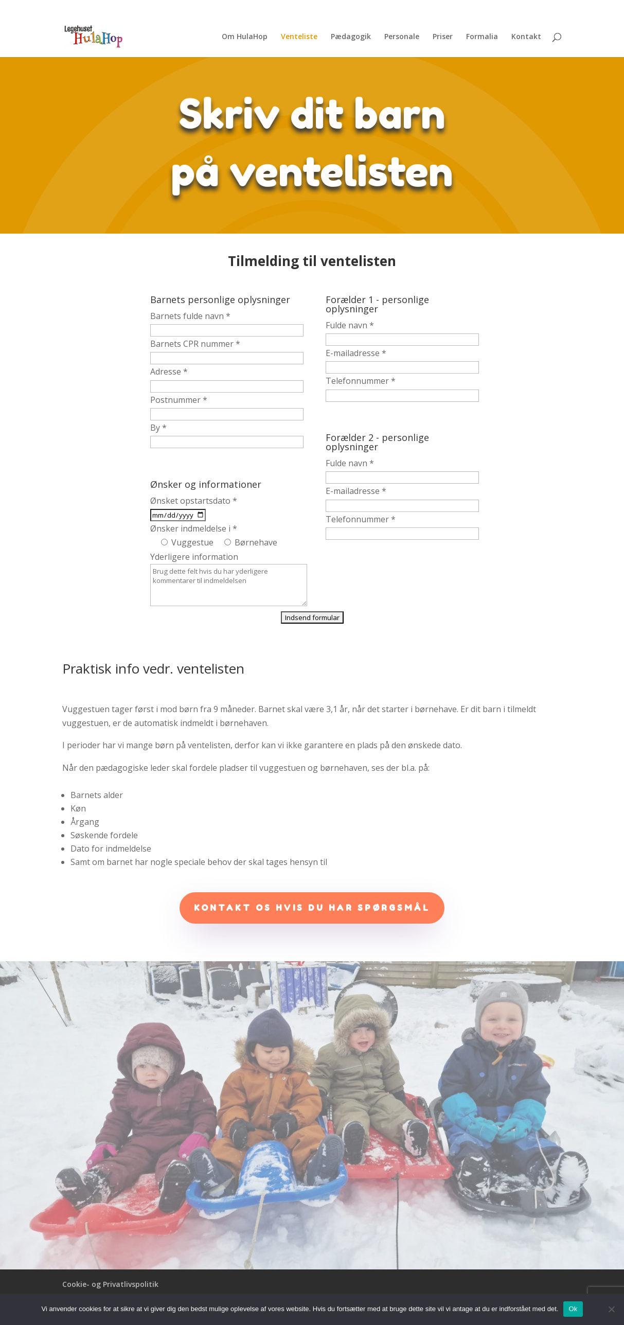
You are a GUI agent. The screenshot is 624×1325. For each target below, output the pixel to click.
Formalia (482, 37)
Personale (401, 37)
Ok (572, 1309)
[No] (611, 1309)
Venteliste (299, 37)
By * (158, 427)
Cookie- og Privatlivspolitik (110, 1284)
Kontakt (526, 37)
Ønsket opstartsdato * (193, 500)
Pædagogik (351, 37)
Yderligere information (194, 556)
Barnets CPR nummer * (195, 343)
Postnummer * (178, 399)
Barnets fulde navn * (190, 316)
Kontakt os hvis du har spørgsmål (312, 908)
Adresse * (169, 371)
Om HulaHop (245, 37)
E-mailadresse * (356, 353)
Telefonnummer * (361, 380)
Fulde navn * (350, 325)
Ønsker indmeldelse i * (193, 528)
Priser (443, 37)
